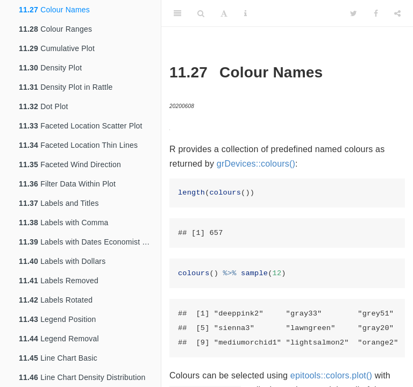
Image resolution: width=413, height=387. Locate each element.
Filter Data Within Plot (67, 184)
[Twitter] (353, 13)
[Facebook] (376, 13)
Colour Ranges (55, 29)
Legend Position (57, 319)
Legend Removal (59, 338)
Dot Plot (43, 106)
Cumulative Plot (57, 48)
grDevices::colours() (256, 163)
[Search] (200, 13)
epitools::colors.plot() (331, 375)
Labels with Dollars (62, 261)
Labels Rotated (55, 300)
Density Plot (50, 67)
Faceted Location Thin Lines (78, 145)
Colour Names (54, 9)
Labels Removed (58, 280)
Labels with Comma (63, 222)
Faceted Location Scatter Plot (81, 125)
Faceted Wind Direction (70, 164)
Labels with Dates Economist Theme (90, 242)
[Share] (397, 13)
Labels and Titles (59, 203)
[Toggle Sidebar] (177, 13)
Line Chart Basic (58, 358)
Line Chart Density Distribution (82, 377)
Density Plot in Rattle (65, 87)
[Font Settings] (224, 13)
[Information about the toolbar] (245, 13)
